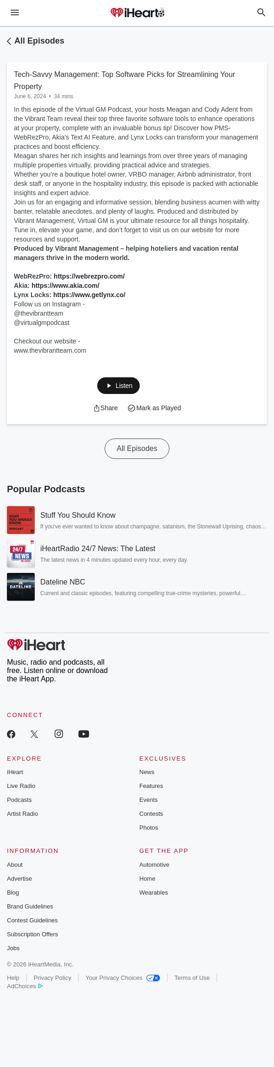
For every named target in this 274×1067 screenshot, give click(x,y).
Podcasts (19, 799)
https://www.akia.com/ (65, 285)
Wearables (153, 892)
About (15, 864)
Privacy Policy (52, 977)
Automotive (154, 864)
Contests (151, 813)
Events (148, 799)
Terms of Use (192, 977)
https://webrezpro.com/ (89, 276)
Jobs (13, 948)
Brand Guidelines (30, 906)
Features (151, 785)
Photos (148, 827)
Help (13, 977)
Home (147, 878)
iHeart (15, 771)
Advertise (19, 878)
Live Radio (21, 785)
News (147, 771)
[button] (118, 385)
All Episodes (39, 40)
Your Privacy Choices (123, 977)
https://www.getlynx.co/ (89, 295)
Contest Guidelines (32, 920)
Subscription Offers (32, 934)
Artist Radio (22, 813)
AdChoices (25, 986)
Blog (13, 892)
